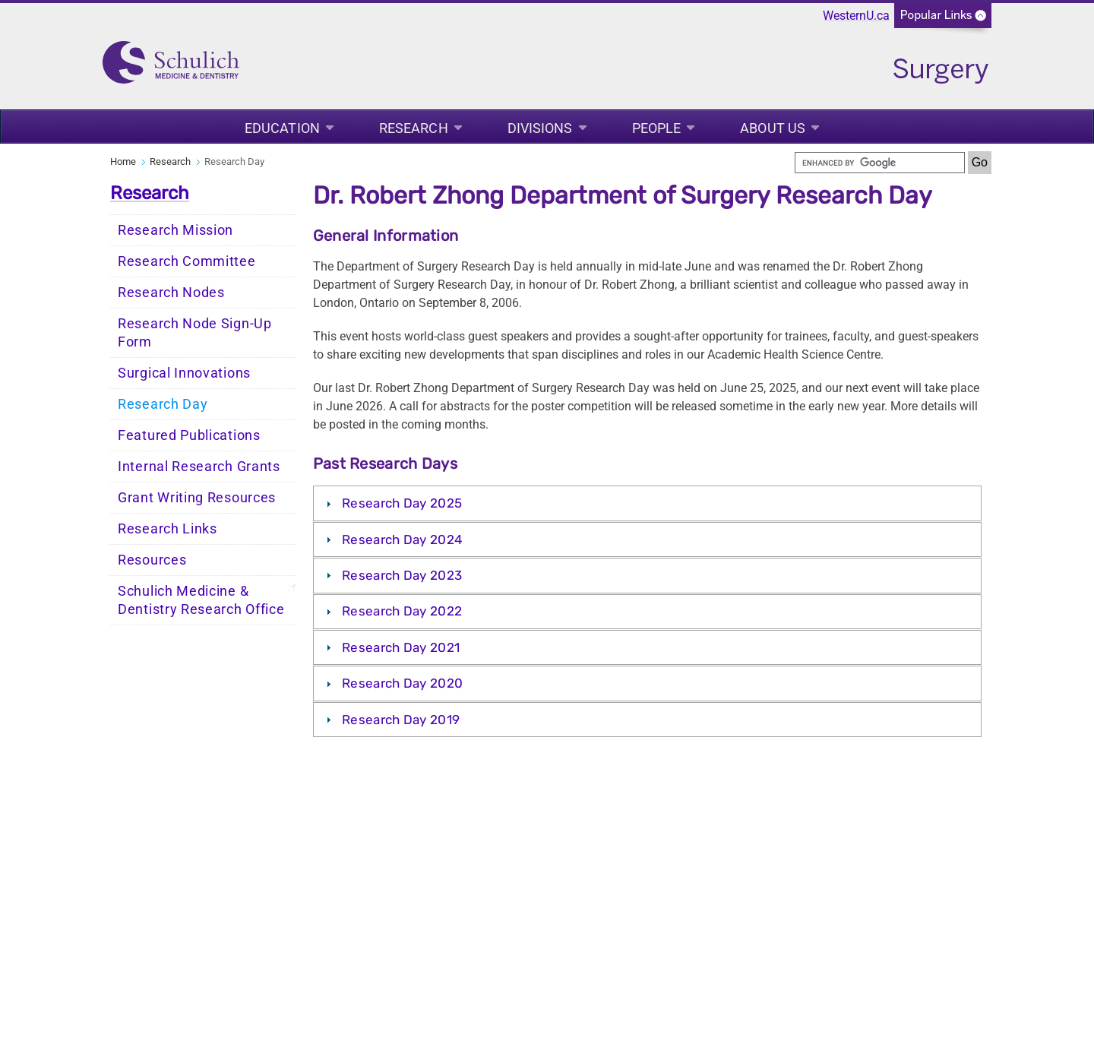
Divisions (540, 128)
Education (282, 128)
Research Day (162, 404)
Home (123, 161)
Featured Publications (189, 435)
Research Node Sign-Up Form (195, 333)
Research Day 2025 (402, 503)
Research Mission (175, 230)
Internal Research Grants (199, 466)
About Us (772, 128)
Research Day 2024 (402, 539)
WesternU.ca (856, 15)
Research (413, 128)
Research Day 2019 (401, 719)
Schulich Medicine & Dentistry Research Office (201, 600)
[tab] (647, 503)
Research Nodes (171, 292)
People (656, 128)
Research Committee (187, 261)
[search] (880, 162)
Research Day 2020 (402, 683)
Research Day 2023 (402, 575)
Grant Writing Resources (197, 497)
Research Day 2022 (402, 611)
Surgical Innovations (184, 373)
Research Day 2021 (401, 647)
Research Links (167, 528)
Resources (152, 560)
